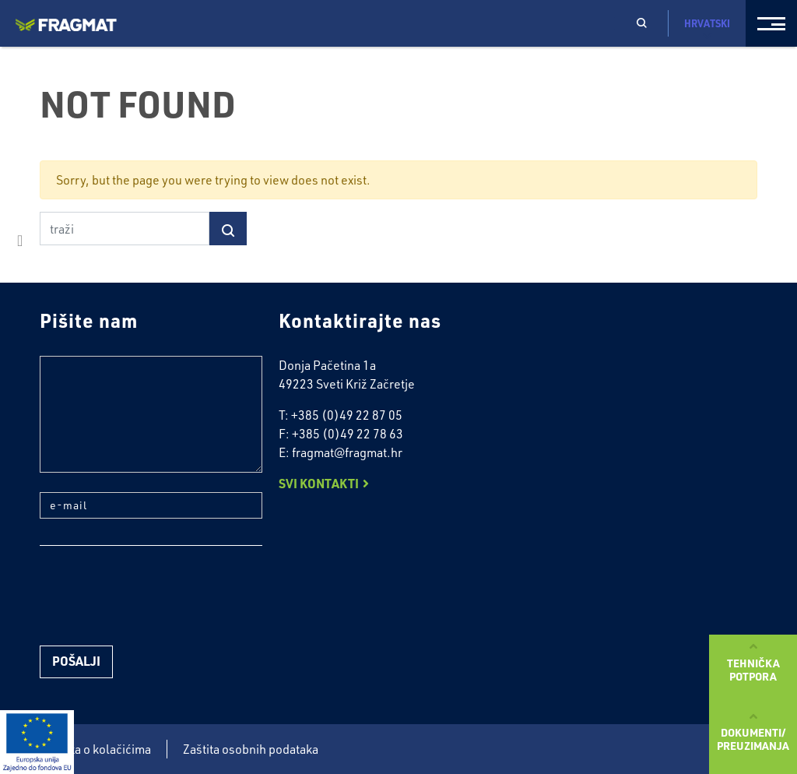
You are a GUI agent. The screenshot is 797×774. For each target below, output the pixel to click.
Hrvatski (707, 28)
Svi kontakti (319, 483)
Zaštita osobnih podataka (250, 749)
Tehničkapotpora (753, 669)
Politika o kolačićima (95, 749)
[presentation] (158, 595)
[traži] (124, 228)
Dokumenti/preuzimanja (753, 738)
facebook (20, 241)
